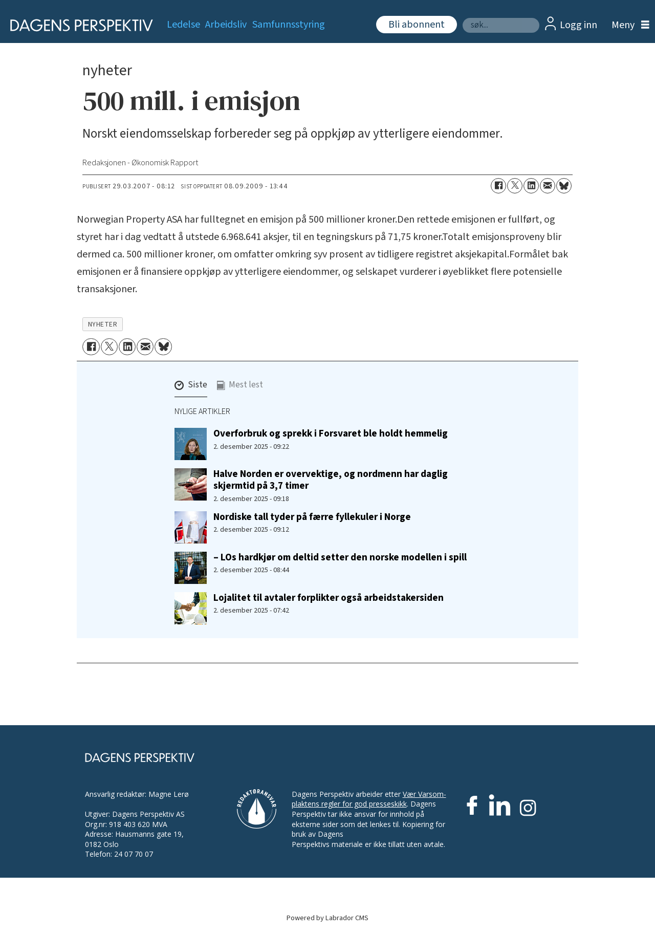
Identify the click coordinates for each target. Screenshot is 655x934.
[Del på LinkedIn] (531, 185)
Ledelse (183, 24)
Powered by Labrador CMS (327, 918)
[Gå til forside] (78, 25)
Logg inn (578, 25)
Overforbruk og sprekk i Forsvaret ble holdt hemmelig (330, 433)
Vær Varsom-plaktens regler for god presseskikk (369, 799)
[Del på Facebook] (498, 185)
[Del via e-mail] (547, 185)
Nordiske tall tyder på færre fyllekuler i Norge (312, 517)
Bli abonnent (416, 24)
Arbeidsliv (226, 24)
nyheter (103, 324)
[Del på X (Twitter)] (514, 185)
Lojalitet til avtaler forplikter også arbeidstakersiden (328, 598)
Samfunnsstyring (288, 24)
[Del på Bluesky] (564, 185)
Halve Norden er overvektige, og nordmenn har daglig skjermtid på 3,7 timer (330, 480)
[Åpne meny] (627, 25)
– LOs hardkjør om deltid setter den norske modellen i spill (340, 557)
